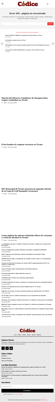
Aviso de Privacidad (17, 394)
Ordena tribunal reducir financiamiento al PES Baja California (19, 269)
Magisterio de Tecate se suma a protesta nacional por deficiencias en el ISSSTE (25, 291)
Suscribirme (27, 390)
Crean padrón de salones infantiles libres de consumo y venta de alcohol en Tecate (24, 50)
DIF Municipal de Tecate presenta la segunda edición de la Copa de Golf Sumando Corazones (27, 45)
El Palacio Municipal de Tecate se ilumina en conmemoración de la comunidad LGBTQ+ (26, 282)
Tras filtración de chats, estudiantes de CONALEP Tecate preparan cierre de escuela (26, 314)
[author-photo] (2, 103)
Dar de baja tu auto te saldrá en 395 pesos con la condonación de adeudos (23, 295)
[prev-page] (2, 43)
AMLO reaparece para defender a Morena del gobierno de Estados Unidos (23, 254)
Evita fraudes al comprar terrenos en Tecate (15, 40)
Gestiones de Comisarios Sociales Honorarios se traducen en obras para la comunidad (27, 300)
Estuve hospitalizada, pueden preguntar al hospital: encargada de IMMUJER (23, 249)
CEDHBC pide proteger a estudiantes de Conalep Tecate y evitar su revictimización (26, 258)
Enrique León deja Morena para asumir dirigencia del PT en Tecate (21, 286)
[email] (27, 386)
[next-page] (53, 43)
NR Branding (44, 399)
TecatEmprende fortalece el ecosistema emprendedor (17, 277)
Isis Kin (5, 102)
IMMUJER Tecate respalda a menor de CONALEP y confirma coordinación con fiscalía (26, 304)
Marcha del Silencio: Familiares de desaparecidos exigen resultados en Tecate (23, 35)
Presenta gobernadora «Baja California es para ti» (16, 273)
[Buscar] (50, 23)
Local (2, 368)
